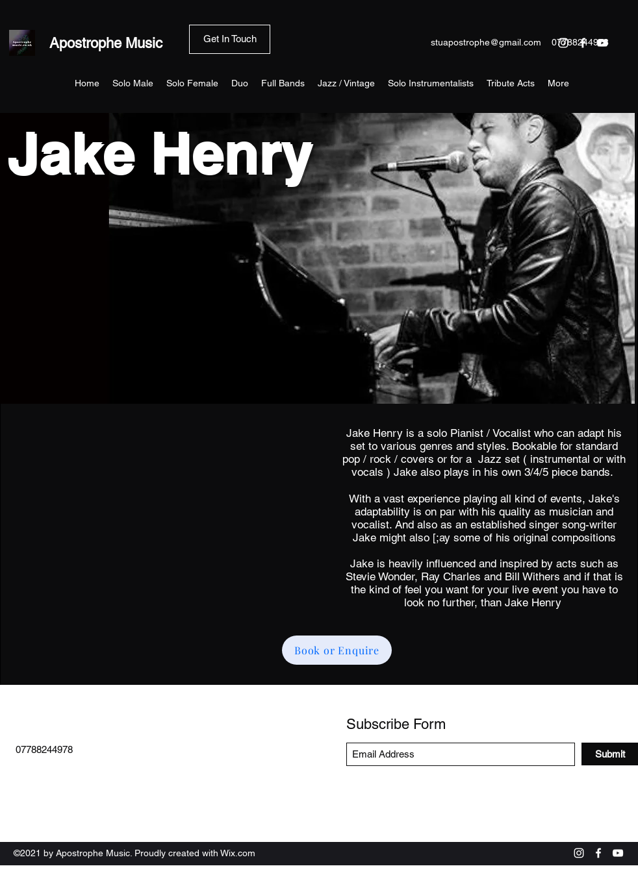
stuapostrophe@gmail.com (486, 42)
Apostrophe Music (105, 43)
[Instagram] (578, 852)
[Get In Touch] (229, 39)
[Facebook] (598, 852)
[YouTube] (617, 852)
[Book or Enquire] (337, 650)
